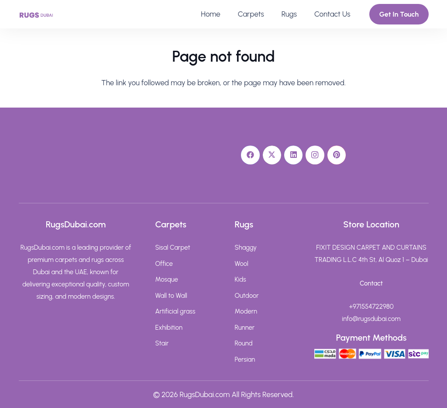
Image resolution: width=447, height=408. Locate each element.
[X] (272, 155)
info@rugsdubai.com (371, 319)
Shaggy (246, 247)
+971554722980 (371, 306)
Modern (246, 311)
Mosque (166, 279)
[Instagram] (315, 155)
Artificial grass (175, 311)
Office (164, 264)
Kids (240, 279)
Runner (245, 327)
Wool (241, 264)
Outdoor (247, 296)
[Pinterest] (336, 155)
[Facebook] (250, 155)
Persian (245, 359)
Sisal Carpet (172, 247)
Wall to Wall (171, 296)
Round (244, 343)
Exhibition (169, 327)
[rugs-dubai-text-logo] (36, 14)
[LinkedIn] (293, 155)
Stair (162, 343)
